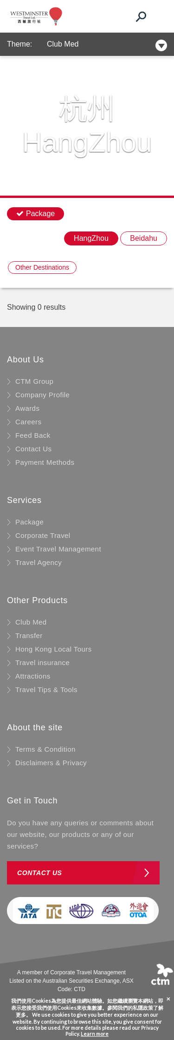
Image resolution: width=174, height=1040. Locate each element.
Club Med (62, 44)
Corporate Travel (43, 535)
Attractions (33, 676)
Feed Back (33, 435)
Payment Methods (44, 462)
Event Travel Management (58, 549)
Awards (27, 408)
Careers (28, 422)
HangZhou (91, 238)
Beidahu (143, 238)
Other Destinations (42, 267)
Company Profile (42, 395)
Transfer (29, 635)
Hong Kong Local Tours (53, 649)
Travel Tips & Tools (46, 689)
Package (29, 522)
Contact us (39, 873)
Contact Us (33, 449)
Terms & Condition (45, 749)
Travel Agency (38, 562)
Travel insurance (42, 662)
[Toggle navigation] (157, 16)
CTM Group (34, 381)
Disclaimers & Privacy (51, 763)
